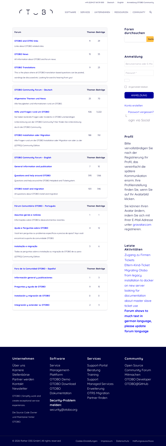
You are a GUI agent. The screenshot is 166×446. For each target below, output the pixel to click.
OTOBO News (21, 54)
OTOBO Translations (24, 67)
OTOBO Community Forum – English (32, 157)
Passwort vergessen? (141, 112)
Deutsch (110, 2)
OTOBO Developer (138, 379)
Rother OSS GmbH (30, 440)
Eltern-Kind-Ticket (137, 265)
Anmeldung (139, 95)
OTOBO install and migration (29, 188)
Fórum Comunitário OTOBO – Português (34, 206)
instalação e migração (25, 246)
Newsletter (19, 388)
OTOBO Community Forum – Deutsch (33, 89)
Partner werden (23, 379)
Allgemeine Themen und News (30, 98)
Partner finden (97, 398)
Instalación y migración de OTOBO (32, 295)
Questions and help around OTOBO (32, 175)
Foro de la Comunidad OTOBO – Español (35, 268)
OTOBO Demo (60, 379)
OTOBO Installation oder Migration (32, 135)
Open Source (134, 365)
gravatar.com (142, 224)
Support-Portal (97, 365)
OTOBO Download (63, 384)
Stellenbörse (21, 374)
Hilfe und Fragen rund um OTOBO (31, 111)
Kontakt (17, 384)
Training (93, 374)
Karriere (18, 370)
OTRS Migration (98, 393)
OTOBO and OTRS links (26, 41)
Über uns (18, 365)
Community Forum (138, 370)
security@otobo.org (63, 409)
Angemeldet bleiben (138, 87)
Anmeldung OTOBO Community (140, 2)
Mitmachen (132, 374)
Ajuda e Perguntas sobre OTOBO (31, 228)
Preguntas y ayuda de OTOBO (30, 286)
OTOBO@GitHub (136, 384)
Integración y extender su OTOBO (31, 305)
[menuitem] (111, 2)
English (121, 2)
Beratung (93, 370)
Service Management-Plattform (60, 369)
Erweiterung (95, 388)
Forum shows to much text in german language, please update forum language (138, 321)
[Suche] (150, 12)
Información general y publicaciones (33, 277)
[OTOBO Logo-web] (36, 12)
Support (92, 379)
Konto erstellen (133, 105)
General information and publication (33, 166)
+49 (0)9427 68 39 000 (94, 2)
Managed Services (100, 384)
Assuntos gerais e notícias (27, 215)
